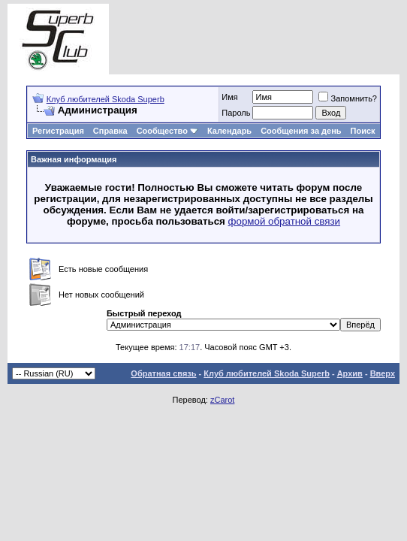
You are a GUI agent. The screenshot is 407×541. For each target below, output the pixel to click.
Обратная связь (163, 373)
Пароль (236, 112)
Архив (350, 373)
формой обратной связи (284, 221)
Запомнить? (347, 98)
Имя (229, 96)
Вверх (382, 373)
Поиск (363, 130)
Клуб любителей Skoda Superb (105, 99)
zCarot (222, 399)
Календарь (229, 130)
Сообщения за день (301, 130)
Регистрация (58, 130)
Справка (110, 130)
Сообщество (167, 130)
